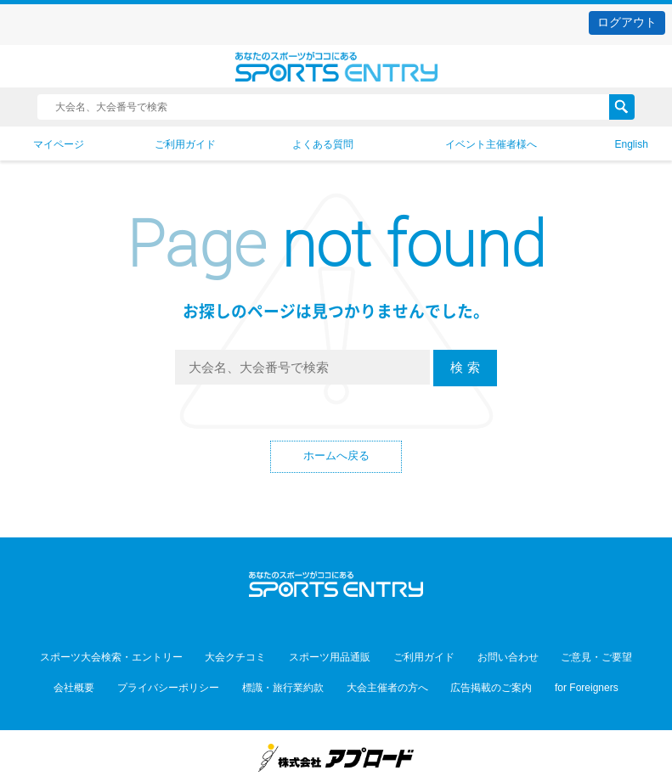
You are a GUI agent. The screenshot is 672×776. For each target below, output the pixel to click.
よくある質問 (322, 144)
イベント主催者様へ (491, 144)
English (630, 144)
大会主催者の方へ (380, 677)
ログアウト (627, 22)
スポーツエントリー (336, 67)
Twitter (299, 619)
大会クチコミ (255, 654)
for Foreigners (552, 677)
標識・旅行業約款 (289, 677)
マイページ (58, 144)
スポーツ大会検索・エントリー (145, 654)
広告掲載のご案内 (470, 677)
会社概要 (108, 677)
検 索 (464, 367)
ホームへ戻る (336, 458)
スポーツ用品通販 (336, 654)
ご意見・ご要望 (562, 654)
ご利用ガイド (185, 144)
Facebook (336, 619)
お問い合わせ (487, 654)
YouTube (373, 619)
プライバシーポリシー (189, 677)
